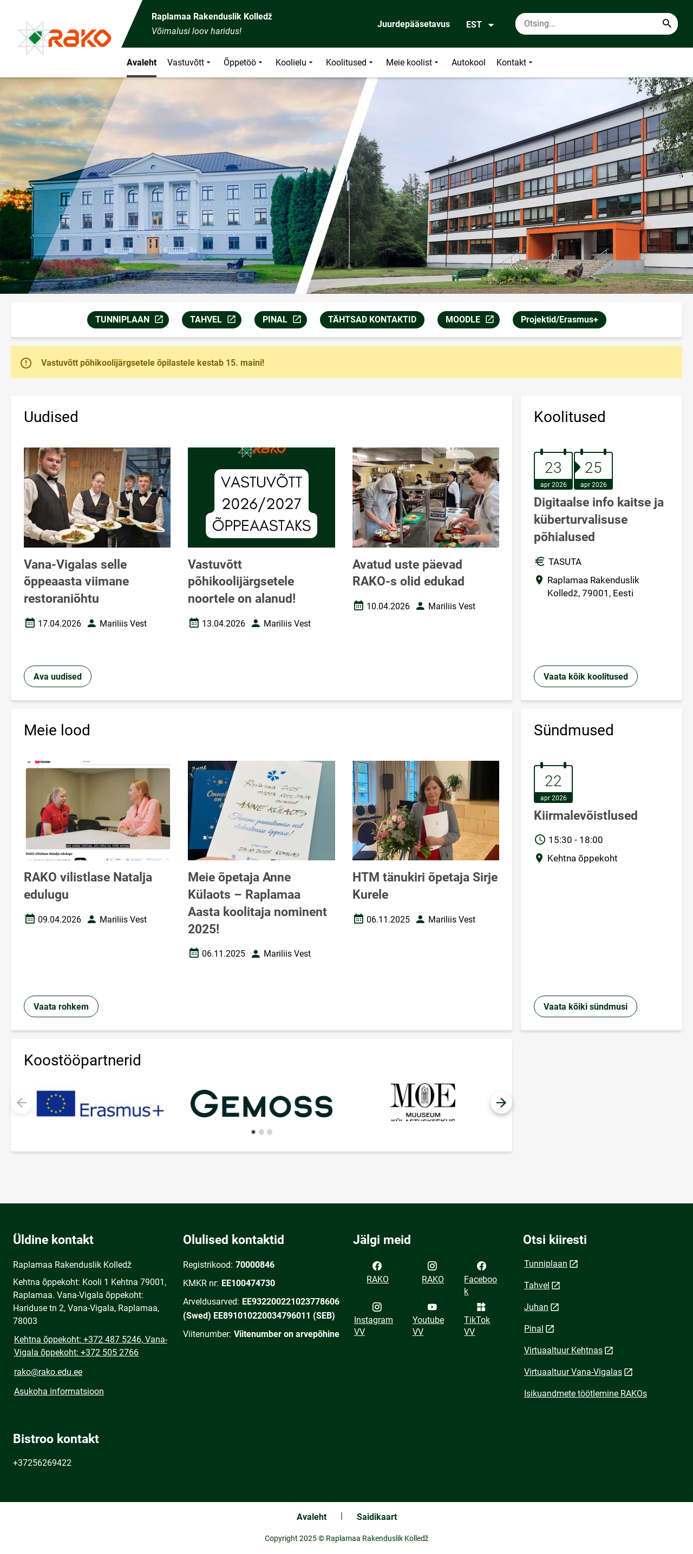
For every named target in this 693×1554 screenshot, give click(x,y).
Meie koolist (413, 62)
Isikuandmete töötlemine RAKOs (585, 1393)
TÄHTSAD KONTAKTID (372, 319)
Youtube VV (428, 1319)
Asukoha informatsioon (59, 1391)
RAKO (378, 1272)
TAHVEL (215, 321)
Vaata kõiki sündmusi (585, 1007)
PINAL (284, 321)
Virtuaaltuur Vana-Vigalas (573, 1372)
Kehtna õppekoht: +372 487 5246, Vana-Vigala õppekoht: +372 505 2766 (90, 1346)
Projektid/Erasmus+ (559, 319)
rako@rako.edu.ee (48, 1372)
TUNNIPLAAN (132, 321)
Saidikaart (377, 1517)
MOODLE (472, 321)
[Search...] (667, 24)
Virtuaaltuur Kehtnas (563, 1350)
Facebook (480, 1277)
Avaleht (141, 62)
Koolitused (350, 62)
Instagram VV (373, 1319)
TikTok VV (477, 1319)
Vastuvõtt (190, 62)
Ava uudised (58, 676)
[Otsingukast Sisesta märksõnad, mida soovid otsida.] (596, 24)
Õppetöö (244, 62)
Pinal (534, 1328)
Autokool (469, 62)
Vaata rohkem (61, 1007)
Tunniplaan (545, 1264)
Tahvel (537, 1285)
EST (480, 24)
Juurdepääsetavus (413, 24)
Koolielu (295, 62)
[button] (501, 1103)
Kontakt (515, 62)
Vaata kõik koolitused (586, 676)
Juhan (536, 1307)
